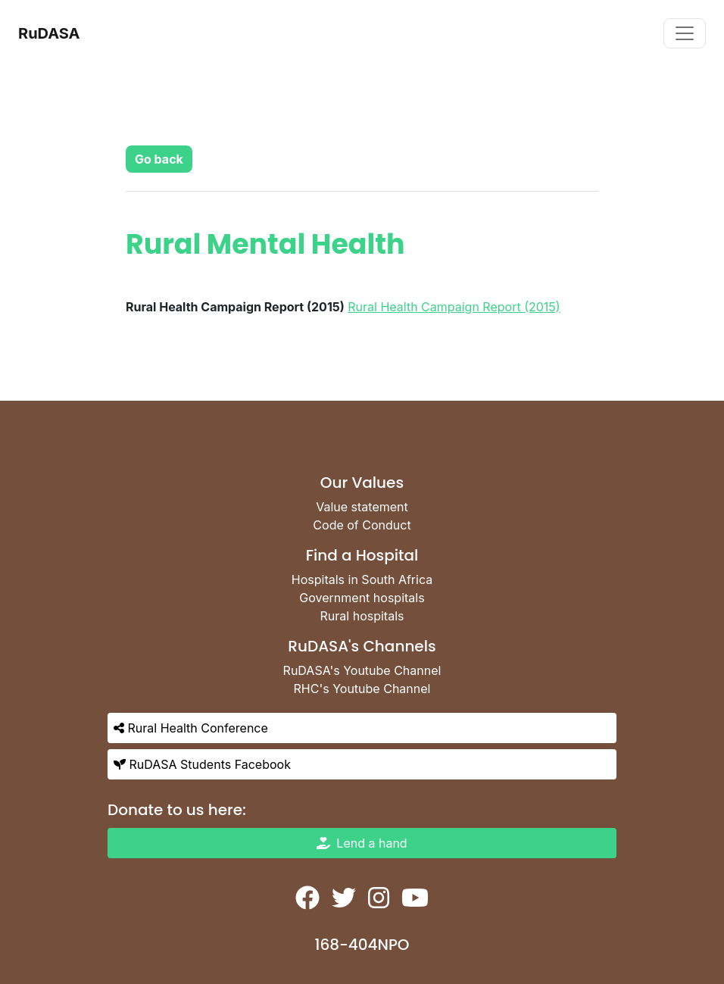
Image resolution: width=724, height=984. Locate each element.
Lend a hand (362, 843)
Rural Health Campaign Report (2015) (454, 306)
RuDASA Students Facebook (202, 764)
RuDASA (49, 33)
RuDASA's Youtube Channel (362, 670)
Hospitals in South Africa (362, 579)
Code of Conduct (361, 525)
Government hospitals (361, 597)
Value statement (362, 506)
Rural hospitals (362, 615)
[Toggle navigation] (684, 33)
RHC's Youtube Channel (362, 688)
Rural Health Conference (191, 728)
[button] (159, 159)
